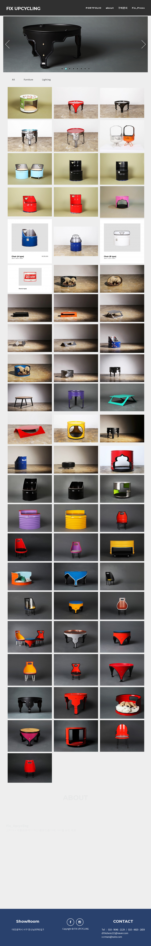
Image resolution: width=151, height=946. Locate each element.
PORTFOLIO (93, 8)
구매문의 (123, 8)
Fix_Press (138, 8)
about (110, 8)
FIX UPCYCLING (23, 9)
